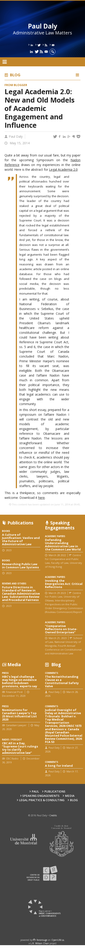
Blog (15, 74)
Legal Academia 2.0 (63, 169)
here (41, 497)
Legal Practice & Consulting (41, 800)
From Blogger (16, 85)
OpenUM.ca (57, 940)
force (42, 940)
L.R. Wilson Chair (40, 943)
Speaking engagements (40, 796)
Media (69, 796)
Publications (54, 791)
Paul (35, 791)
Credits (53, 815)
